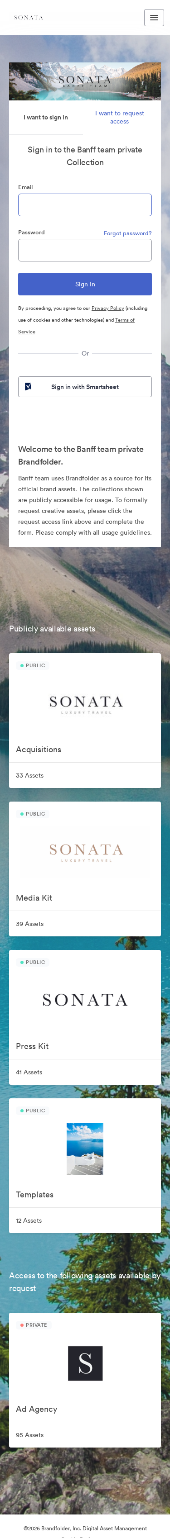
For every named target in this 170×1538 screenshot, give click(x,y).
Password (31, 232)
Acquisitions (38, 749)
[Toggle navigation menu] (154, 17)
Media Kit (34, 897)
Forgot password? (128, 233)
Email (25, 187)
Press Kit (32, 1046)
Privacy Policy (108, 308)
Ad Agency (36, 1409)
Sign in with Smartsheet (71, 386)
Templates (34, 1194)
